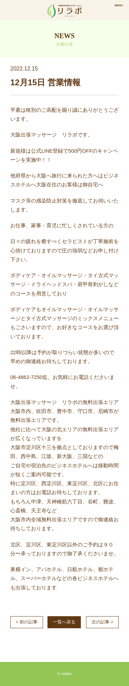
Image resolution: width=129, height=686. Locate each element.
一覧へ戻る (64, 621)
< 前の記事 (26, 621)
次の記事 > (102, 621)
